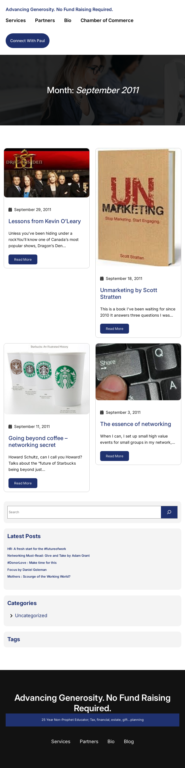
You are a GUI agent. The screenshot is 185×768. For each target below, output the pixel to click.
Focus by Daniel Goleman (27, 570)
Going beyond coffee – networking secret (38, 441)
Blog (129, 741)
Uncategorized (31, 615)
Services (60, 741)
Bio (111, 741)
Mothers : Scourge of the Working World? (38, 576)
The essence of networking (135, 424)
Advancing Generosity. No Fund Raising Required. (59, 9)
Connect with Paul (27, 40)
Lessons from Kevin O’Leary (44, 221)
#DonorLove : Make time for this (32, 563)
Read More (23, 259)
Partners (89, 741)
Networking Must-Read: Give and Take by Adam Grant (48, 556)
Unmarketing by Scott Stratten (128, 293)
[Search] (169, 512)
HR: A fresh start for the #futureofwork (36, 549)
